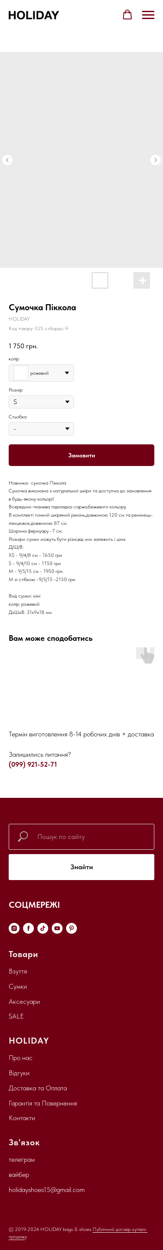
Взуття (18, 971)
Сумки (18, 986)
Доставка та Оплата (38, 1088)
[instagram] (14, 928)
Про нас (21, 1058)
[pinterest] (71, 928)
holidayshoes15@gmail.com (47, 1190)
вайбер (19, 1174)
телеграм (22, 1159)
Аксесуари (24, 1001)
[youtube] (57, 928)
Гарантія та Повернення (43, 1103)
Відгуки (19, 1073)
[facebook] (28, 928)
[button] (127, 15)
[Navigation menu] (148, 15)
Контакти (22, 1118)
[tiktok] (42, 928)
